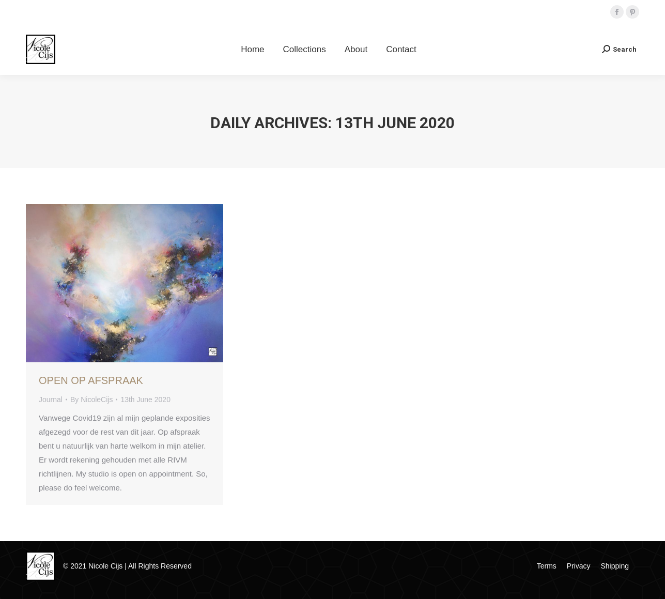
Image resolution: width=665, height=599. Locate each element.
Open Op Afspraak (91, 380)
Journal (51, 399)
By (91, 399)
